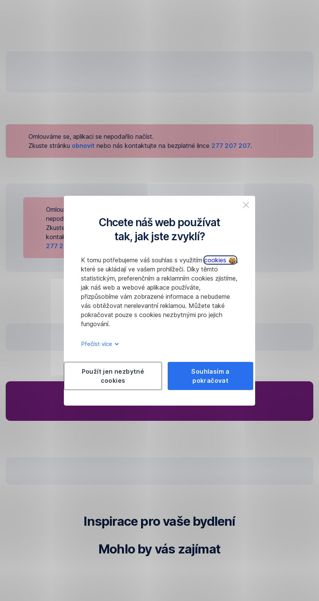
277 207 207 (231, 145)
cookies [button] (220, 260)
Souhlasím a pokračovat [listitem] (210, 376)
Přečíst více (98, 343)
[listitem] (246, 205)
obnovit (83, 145)
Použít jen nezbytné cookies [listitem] (113, 376)
